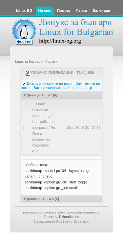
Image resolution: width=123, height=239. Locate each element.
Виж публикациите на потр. (49, 83)
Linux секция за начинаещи (41, 110)
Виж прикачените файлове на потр (62, 88)
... (46, 95)
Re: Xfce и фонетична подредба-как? (44, 139)
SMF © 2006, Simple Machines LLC (79, 212)
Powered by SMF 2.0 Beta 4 (39, 212)
